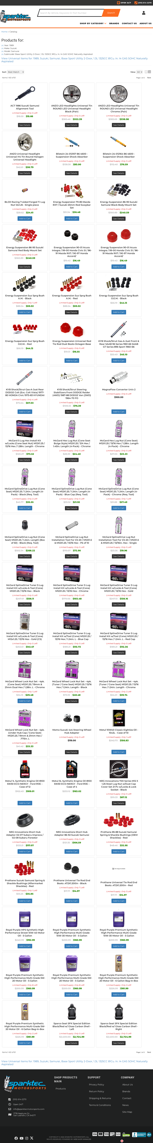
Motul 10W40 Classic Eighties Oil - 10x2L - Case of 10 (118, 731)
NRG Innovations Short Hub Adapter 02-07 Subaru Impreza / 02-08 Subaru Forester (24, 835)
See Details (24, 460)
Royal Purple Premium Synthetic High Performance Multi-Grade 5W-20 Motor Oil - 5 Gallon (24, 978)
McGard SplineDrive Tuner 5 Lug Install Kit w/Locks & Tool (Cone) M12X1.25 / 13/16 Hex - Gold (118, 588)
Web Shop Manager (82, 1139)
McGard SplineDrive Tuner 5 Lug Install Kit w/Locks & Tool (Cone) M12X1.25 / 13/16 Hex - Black (24, 588)
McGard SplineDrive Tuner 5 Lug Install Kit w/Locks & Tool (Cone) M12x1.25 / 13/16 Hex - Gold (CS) (24, 636)
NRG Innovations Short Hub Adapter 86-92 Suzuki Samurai (71, 833)
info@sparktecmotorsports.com (28, 1109)
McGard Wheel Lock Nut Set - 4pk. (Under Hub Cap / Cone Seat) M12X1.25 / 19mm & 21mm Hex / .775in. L (24, 734)
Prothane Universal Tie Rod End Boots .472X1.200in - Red (118, 884)
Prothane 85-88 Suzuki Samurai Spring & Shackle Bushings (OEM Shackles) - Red (119, 835)
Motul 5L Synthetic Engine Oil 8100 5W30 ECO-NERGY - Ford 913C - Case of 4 (72, 784)
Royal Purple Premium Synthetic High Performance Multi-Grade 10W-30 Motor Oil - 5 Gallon (72, 933)
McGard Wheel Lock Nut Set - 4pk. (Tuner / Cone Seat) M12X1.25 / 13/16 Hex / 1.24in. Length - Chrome (119, 684)
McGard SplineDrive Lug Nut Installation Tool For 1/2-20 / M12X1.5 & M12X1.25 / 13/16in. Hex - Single (119, 540)
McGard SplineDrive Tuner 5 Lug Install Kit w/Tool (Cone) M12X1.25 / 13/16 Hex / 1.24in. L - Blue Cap (71, 636)
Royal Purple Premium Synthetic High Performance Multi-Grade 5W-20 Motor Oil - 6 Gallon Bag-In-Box (118, 978)
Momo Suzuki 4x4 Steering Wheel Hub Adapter (71, 731)
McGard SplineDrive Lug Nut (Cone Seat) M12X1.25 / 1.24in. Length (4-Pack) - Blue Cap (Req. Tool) (72, 491)
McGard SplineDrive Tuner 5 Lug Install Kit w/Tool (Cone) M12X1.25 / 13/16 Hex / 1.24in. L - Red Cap (118, 636)
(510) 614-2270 (19, 1099)
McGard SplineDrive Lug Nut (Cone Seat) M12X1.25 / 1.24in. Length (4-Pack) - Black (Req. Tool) (25, 491)
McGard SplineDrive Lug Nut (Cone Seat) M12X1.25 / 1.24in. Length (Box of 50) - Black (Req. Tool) (25, 540)
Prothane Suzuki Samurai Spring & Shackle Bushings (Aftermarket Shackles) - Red (25, 883)
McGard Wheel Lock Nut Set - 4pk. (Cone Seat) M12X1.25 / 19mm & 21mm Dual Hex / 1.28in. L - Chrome (25, 684)
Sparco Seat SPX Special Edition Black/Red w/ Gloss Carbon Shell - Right (118, 1026)
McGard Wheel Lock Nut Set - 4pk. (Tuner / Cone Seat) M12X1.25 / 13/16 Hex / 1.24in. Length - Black (72, 684)
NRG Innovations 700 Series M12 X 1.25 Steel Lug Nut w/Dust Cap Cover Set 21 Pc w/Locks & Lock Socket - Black (118, 785)
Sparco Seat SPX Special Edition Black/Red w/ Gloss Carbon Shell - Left (72, 1026)
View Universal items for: (74, 1063)
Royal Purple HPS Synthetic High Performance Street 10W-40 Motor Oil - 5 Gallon (25, 933)
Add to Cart (25, 508)
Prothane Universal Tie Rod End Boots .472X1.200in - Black (72, 882)
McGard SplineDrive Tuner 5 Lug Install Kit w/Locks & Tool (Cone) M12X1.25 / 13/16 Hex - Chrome (71, 588)
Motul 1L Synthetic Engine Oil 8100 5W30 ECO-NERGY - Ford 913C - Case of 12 (25, 784)
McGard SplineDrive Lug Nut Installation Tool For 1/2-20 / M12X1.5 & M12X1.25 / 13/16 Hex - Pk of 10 (72, 540)
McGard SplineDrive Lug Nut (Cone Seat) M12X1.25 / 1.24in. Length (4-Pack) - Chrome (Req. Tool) (119, 491)
